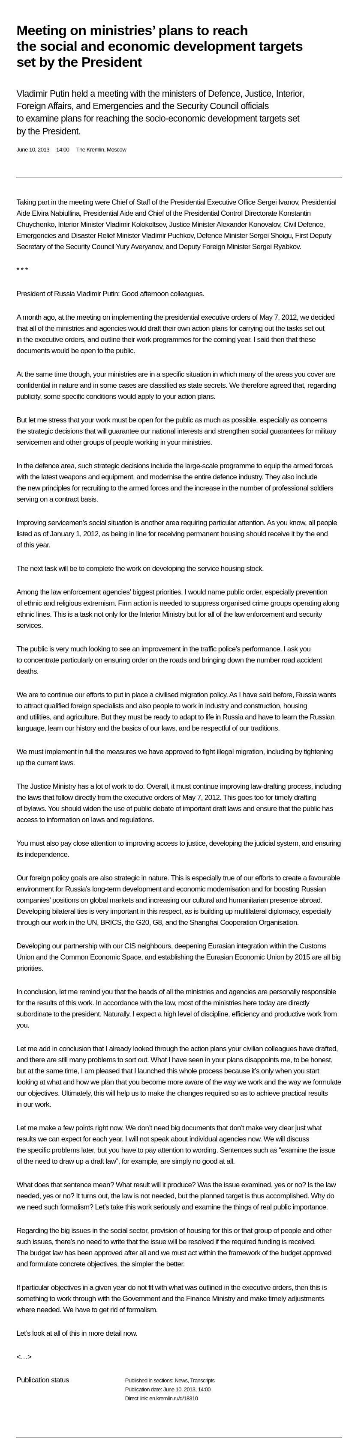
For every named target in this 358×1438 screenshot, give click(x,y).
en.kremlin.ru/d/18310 (173, 1398)
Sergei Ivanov (277, 202)
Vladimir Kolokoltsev (135, 224)
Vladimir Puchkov (167, 236)
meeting (89, 317)
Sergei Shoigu (270, 236)
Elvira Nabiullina (56, 213)
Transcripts (202, 1380)
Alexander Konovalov (248, 224)
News (180, 1380)
